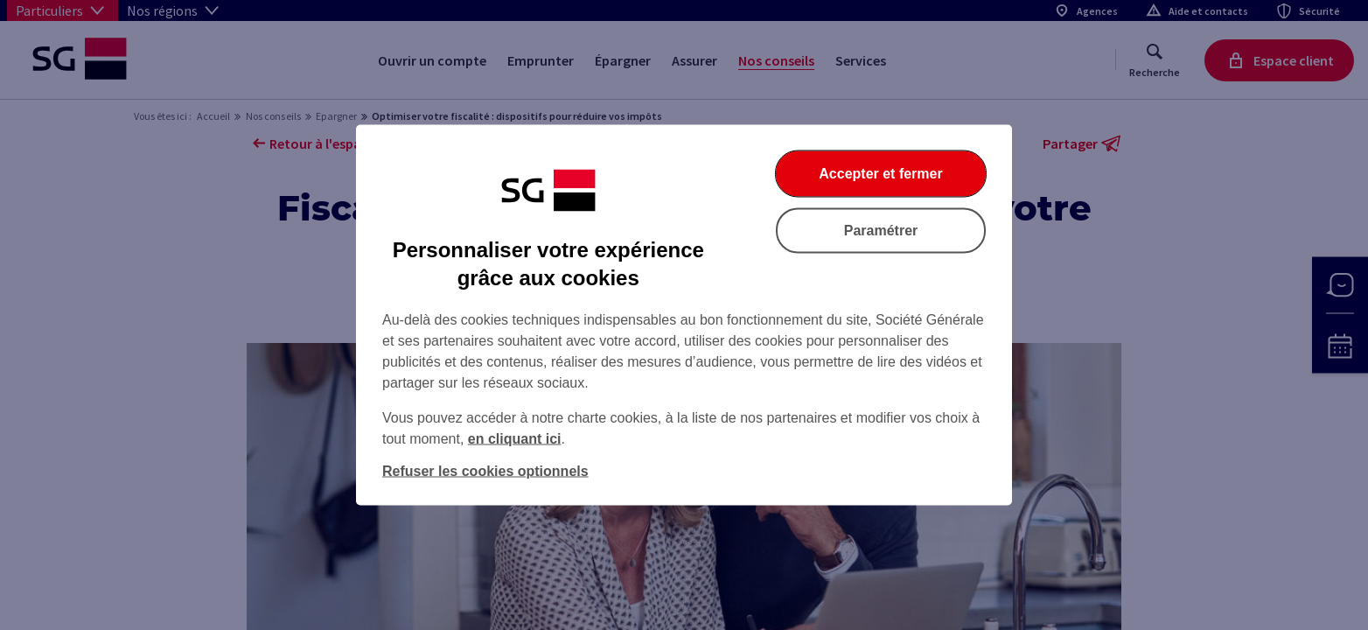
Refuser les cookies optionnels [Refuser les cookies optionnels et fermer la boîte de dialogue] (485, 471)
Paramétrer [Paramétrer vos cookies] (881, 230)
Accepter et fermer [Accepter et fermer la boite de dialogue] (880, 173)
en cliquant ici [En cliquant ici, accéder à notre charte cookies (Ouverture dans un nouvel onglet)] (515, 438)
